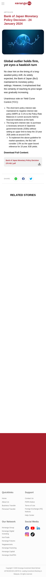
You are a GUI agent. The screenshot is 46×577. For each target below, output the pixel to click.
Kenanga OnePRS (9, 555)
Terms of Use (30, 506)
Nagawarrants (7, 544)
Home (4, 498)
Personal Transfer (9, 509)
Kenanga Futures (8, 541)
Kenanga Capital (8, 551)
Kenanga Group (8, 528)
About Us (5, 502)
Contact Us (29, 498)
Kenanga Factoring (9, 548)
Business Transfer (9, 506)
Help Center (29, 515)
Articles (8, 12)
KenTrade (5, 537)
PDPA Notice (30, 502)
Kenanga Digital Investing (8, 532)
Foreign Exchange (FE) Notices (34, 510)
